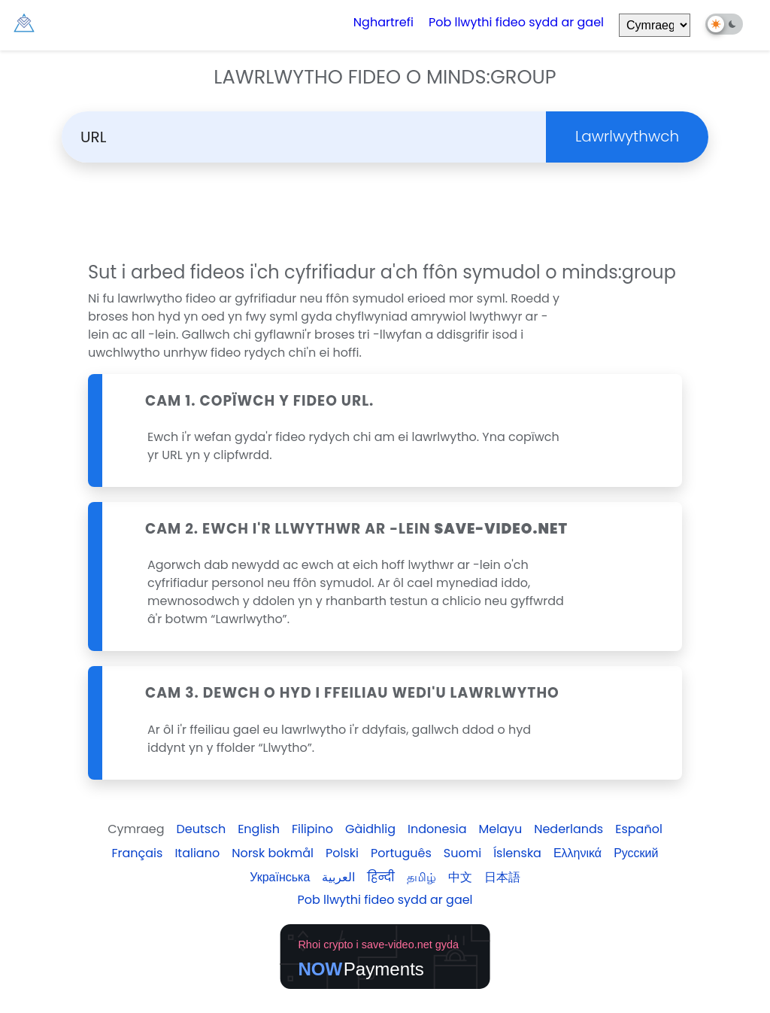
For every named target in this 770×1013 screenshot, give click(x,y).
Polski (342, 853)
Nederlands (568, 829)
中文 (460, 877)
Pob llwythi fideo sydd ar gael (516, 22)
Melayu (500, 829)
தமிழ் (421, 877)
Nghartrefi (383, 22)
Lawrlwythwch (627, 136)
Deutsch (201, 829)
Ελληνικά (577, 853)
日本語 (502, 877)
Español (638, 829)
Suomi (462, 853)
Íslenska (517, 853)
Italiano (197, 853)
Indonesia (437, 829)
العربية (338, 877)
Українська (280, 877)
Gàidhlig (370, 829)
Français (136, 853)
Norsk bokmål (273, 853)
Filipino (312, 829)
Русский (636, 853)
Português (401, 853)
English (259, 829)
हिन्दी (380, 877)
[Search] (313, 137)
